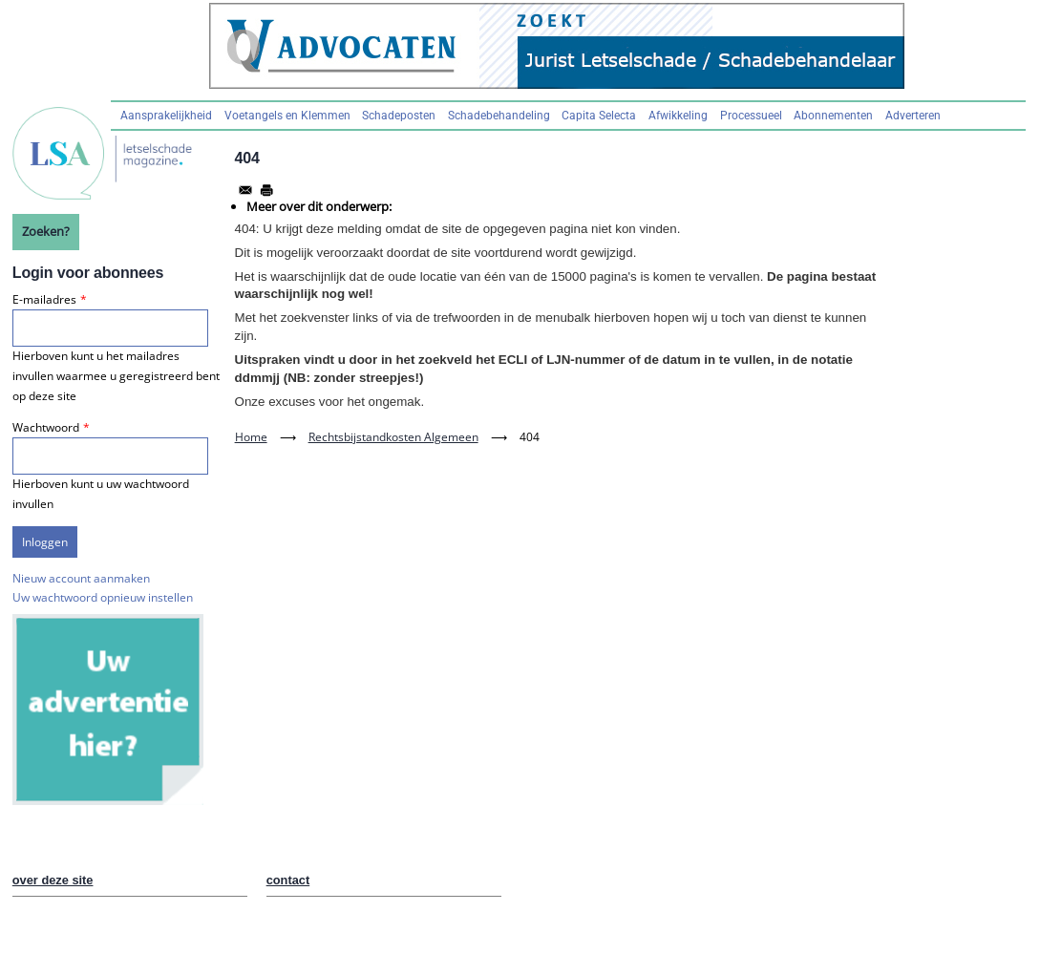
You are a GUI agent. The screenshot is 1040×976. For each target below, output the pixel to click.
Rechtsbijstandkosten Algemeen (393, 437)
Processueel (751, 115)
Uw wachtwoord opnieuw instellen (102, 597)
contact (288, 880)
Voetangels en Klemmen (287, 115)
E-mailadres (44, 299)
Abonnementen (833, 115)
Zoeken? (46, 231)
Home (251, 437)
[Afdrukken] (266, 190)
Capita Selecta (599, 115)
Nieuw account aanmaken (81, 578)
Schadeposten (398, 115)
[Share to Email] (245, 190)
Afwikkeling (678, 115)
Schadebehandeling (499, 115)
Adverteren (913, 115)
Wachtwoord (45, 427)
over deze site (53, 880)
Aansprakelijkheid (166, 115)
